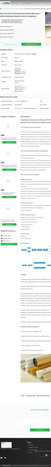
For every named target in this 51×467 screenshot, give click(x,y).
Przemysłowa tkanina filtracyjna (16, 8)
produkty (6, 8)
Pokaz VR (41, 3)
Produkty (27, 3)
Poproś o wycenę (31, 44)
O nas (49, 3)
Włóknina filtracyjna (30, 395)
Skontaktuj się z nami (10, 44)
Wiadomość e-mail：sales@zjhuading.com (10, 448)
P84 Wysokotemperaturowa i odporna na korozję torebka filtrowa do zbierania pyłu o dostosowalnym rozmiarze (9, 167)
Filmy (34, 3)
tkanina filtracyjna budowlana (43, 395)
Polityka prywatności (6, 465)
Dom (20, 3)
